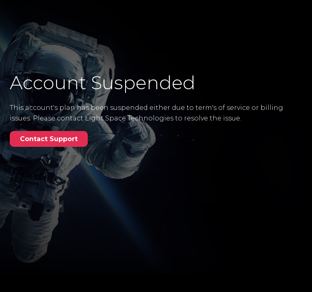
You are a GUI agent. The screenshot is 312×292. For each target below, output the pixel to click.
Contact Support (49, 139)
